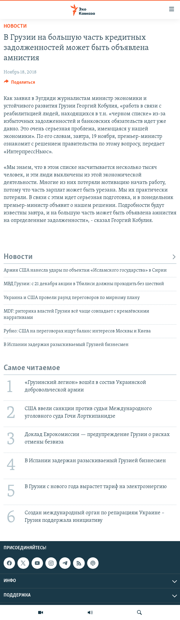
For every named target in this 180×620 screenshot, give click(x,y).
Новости (15, 26)
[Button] (19, 83)
